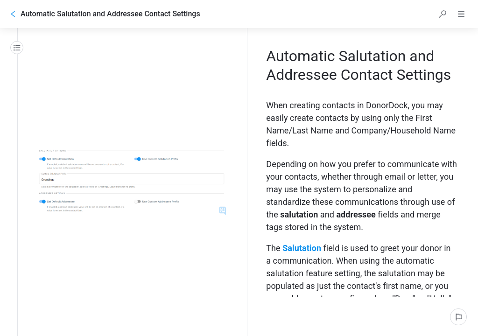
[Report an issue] (458, 316)
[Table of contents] (16, 47)
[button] (442, 14)
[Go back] (13, 14)
